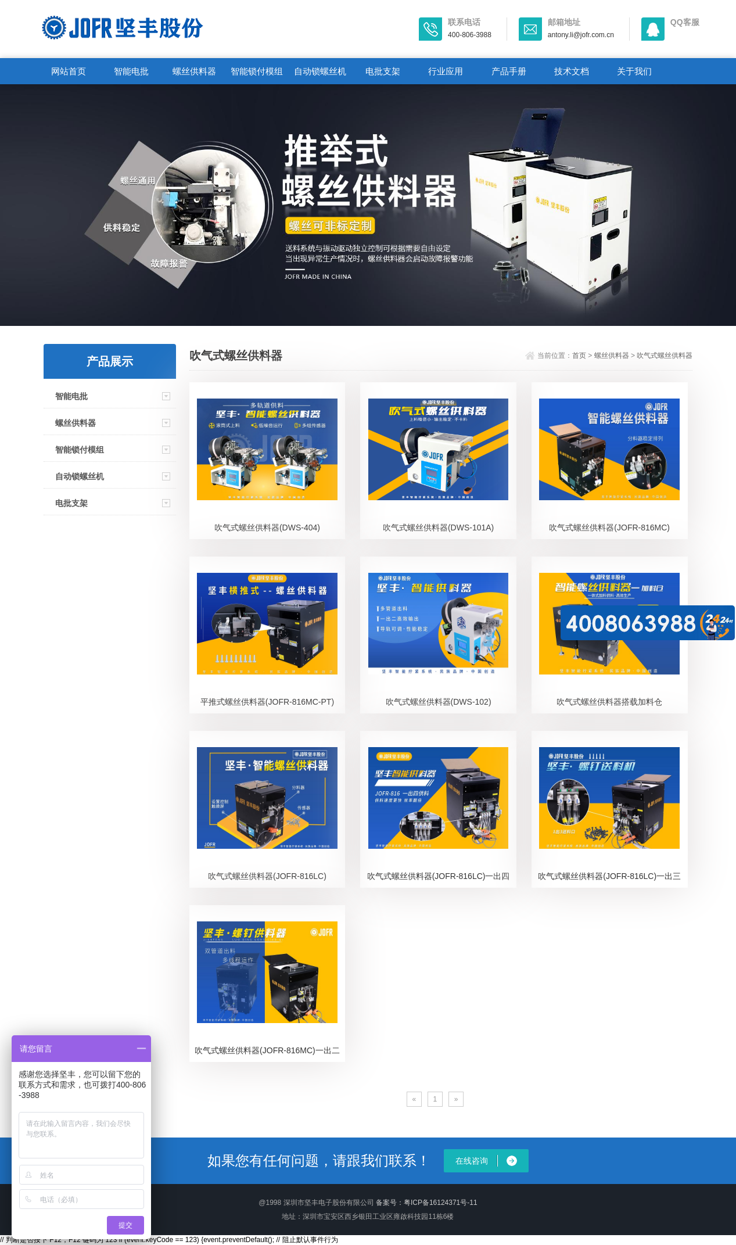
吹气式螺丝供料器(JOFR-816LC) (267, 876)
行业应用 (445, 71)
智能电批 (131, 71)
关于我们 (634, 71)
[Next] (456, 1099)
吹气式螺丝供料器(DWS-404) (267, 527)
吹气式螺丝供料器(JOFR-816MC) (609, 527)
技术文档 (571, 71)
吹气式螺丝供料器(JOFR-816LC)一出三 (609, 876)
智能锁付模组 (257, 71)
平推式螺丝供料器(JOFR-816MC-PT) (267, 701)
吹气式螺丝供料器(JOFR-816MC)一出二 (267, 1050)
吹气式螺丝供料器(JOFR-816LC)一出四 (438, 876)
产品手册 (508, 71)
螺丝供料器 (194, 71)
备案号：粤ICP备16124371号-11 (426, 1203)
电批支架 (382, 71)
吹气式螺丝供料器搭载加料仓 (609, 701)
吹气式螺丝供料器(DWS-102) (438, 701)
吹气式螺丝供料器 (664, 355)
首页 (579, 355)
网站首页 (68, 71)
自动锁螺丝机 (320, 71)
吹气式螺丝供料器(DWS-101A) (438, 527)
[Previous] (414, 1099)
